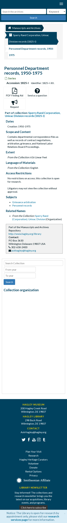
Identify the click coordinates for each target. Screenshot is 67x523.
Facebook (28, 439)
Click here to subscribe (33, 507)
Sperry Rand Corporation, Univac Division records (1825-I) (32, 114)
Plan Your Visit (33, 451)
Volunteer (33, 463)
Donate (33, 467)
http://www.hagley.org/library (25, 233)
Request (14, 103)
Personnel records (22, 205)
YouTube (33, 439)
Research (33, 455)
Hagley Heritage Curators (33, 459)
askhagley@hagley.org (24, 250)
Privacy (33, 475)
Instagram (38, 439)
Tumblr (43, 439)
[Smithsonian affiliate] (33, 479)
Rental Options (33, 471)
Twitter (23, 439)
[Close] (64, 513)
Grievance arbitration (24, 202)
